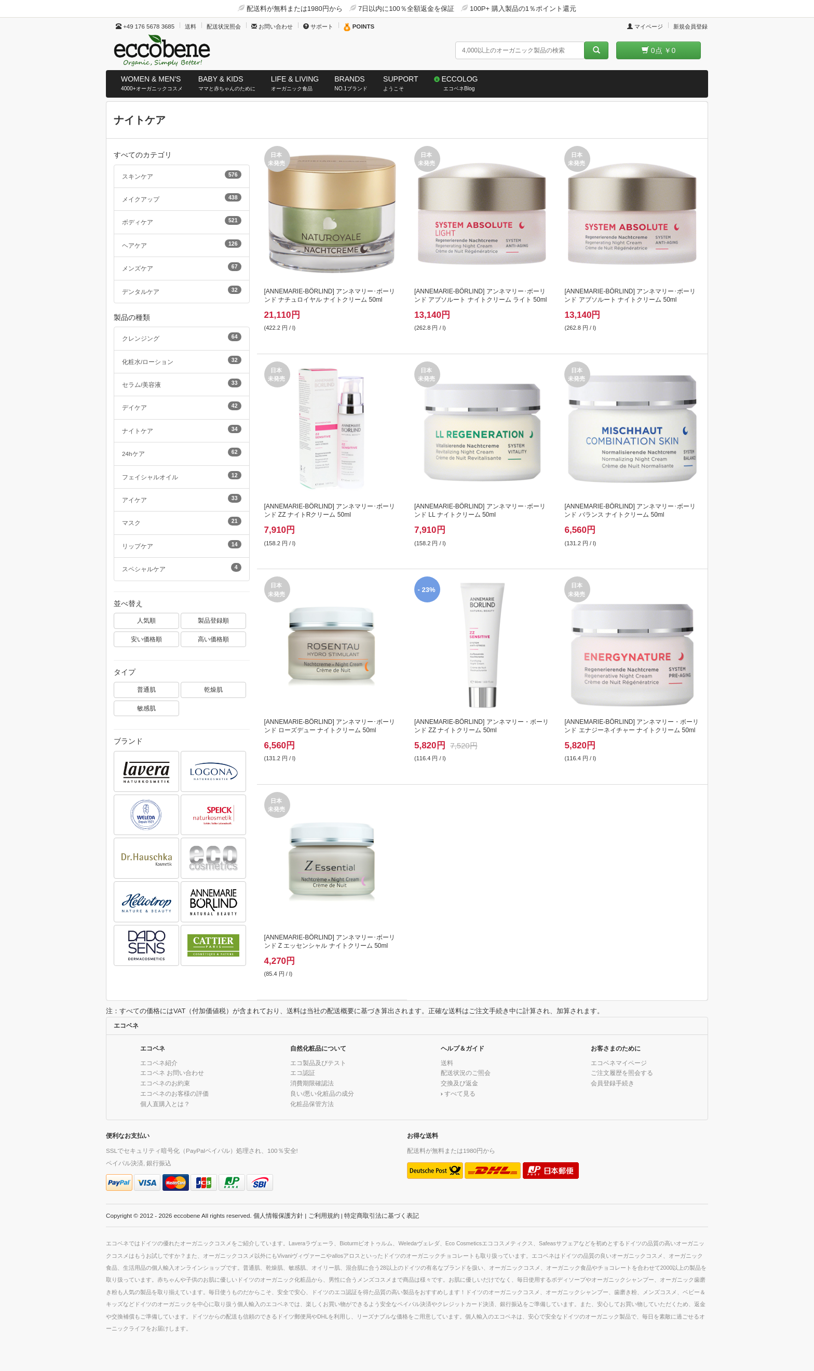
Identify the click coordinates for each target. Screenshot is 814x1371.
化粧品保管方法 (312, 1103)
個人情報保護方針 (278, 1215)
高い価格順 (213, 639)
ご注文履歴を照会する (622, 1072)
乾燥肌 (213, 689)
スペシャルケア (181, 567)
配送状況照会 (224, 26)
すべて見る (460, 1093)
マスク (181, 521)
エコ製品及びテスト (318, 1062)
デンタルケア (181, 290)
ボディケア (181, 220)
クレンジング (181, 337)
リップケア (181, 544)
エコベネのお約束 (165, 1083)
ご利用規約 (324, 1215)
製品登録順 (213, 620)
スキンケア (181, 175)
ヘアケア (181, 244)
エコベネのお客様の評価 (174, 1093)
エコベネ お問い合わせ (172, 1072)
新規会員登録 (690, 26)
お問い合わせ (272, 26)
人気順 (146, 620)
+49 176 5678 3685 (145, 26)
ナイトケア (181, 429)
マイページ (645, 26)
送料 (190, 26)
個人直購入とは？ (165, 1103)
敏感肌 (146, 708)
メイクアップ (181, 198)
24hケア (181, 452)
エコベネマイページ (619, 1062)
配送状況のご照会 (466, 1072)
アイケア (181, 498)
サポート (318, 26)
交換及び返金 (459, 1083)
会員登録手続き (612, 1083)
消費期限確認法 (312, 1083)
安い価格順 (146, 639)
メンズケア (181, 267)
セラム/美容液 (181, 383)
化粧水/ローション (181, 360)
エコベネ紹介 (159, 1062)
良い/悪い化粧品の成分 (322, 1093)
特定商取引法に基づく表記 (381, 1215)
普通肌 (146, 689)
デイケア (181, 406)
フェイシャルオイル (181, 475)
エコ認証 (302, 1072)
